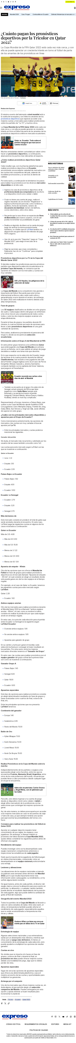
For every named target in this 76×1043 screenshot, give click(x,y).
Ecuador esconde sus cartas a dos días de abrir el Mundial (28, 377)
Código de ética (13, 1024)
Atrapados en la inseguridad (53, 176)
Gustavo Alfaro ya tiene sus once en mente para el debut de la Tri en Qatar (29, 922)
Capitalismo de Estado (55, 199)
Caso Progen (25, 14)
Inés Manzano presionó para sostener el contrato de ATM (62, 237)
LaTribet (30, 230)
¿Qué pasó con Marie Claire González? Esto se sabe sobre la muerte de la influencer (61, 243)
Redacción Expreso (8, 108)
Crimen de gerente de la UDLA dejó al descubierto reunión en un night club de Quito (62, 223)
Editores (55, 1024)
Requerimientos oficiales (36, 1024)
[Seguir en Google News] (27, 103)
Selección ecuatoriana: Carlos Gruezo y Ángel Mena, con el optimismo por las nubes (29, 790)
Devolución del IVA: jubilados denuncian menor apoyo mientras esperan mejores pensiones (62, 230)
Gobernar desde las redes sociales (54, 192)
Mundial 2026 (14, 14)
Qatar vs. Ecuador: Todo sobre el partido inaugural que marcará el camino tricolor (27, 143)
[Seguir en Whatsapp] (54, 103)
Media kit (67, 1024)
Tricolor (10, 1000)
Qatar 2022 (26, 1000)
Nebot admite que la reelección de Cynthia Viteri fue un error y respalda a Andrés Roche (62, 215)
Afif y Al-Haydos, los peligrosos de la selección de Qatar (29, 282)
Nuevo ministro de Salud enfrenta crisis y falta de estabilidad (56, 169)
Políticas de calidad (39, 1030)
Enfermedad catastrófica (56, 183)
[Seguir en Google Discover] (43, 103)
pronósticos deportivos (10, 119)
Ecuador (18, 1000)
